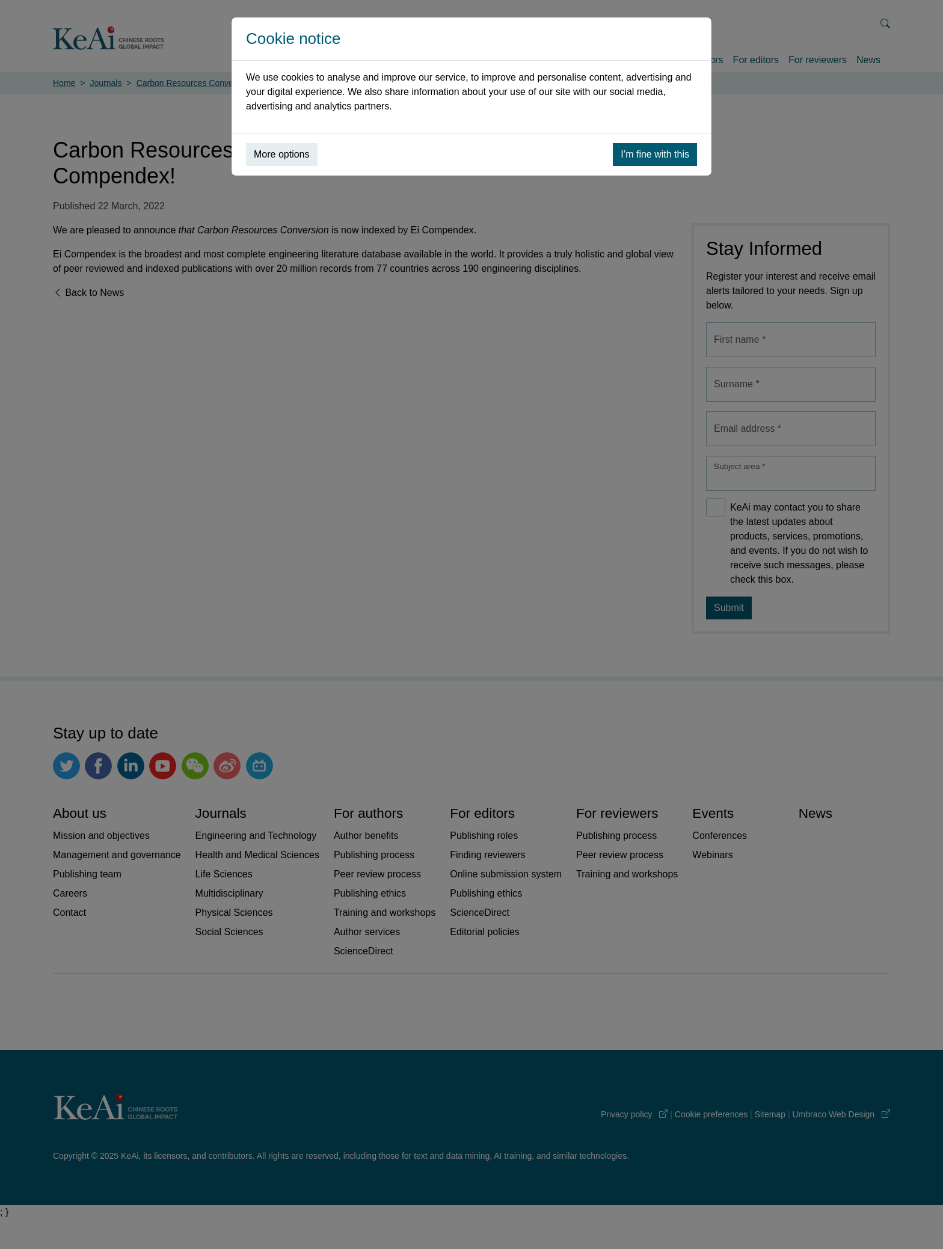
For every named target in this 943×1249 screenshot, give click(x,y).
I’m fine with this (655, 154)
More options (282, 154)
